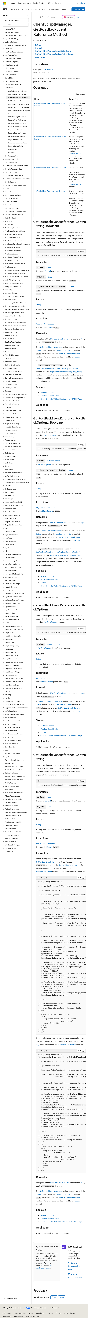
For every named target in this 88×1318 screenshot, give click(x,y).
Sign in (82, 3)
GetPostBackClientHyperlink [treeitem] (18, 94)
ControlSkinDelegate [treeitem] (12, 208)
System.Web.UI (48, 70)
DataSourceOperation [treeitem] (12, 260)
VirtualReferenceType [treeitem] (12, 835)
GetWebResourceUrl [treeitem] (15, 101)
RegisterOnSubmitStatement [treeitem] (18, 143)
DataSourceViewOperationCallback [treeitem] (17, 270)
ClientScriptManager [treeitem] (13, 84)
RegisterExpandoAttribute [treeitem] (17, 133)
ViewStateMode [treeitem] (10, 828)
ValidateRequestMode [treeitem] (12, 796)
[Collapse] (28, 15)
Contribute (40, 1313)
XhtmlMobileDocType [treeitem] (12, 845)
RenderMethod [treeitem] (10, 613)
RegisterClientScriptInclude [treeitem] (17, 126)
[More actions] (84, 17)
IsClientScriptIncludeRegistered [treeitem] (19, 107)
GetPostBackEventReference (50, 347)
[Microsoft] (4, 3)
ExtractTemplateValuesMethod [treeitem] (15, 303)
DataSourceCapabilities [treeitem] (13, 250)
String (50, 277)
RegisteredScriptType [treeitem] (12, 610)
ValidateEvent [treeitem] (13, 149)
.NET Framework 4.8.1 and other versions (54, 410)
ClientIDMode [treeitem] (9, 78)
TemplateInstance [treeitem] (11, 731)
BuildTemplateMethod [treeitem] (12, 71)
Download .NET (78, 9)
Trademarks (18, 1316)
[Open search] (77, 3)
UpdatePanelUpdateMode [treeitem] (14, 779)
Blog (30, 1313)
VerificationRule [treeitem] (10, 819)
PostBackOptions (75, 153)
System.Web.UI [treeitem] (10, 29)
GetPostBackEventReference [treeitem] (18, 97)
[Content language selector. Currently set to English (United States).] (12, 1308)
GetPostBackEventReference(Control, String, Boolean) (53, 51)
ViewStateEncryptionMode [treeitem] (14, 822)
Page (82, 339)
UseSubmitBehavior (64, 350)
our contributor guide (44, 1266)
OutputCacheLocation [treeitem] (12, 522)
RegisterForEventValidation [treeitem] (17, 136)
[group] (61, 255)
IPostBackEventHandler (59, 339)
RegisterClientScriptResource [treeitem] (18, 130)
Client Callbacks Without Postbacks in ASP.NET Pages (61, 399)
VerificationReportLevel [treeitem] (13, 815)
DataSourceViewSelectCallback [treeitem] (15, 273)
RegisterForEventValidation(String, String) (66, 371)
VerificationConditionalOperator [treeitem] (16, 812)
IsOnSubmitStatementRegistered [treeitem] (19, 112)
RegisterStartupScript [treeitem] (15, 146)
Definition (38, 45)
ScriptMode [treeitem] (9, 649)
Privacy (49, 1313)
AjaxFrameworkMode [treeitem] (12, 32)
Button (38, 350)
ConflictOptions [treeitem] (10, 182)
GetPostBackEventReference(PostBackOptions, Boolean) (54, 54)
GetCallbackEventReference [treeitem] (17, 91)
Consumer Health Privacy (65, 1313)
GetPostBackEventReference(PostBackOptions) (50, 167)
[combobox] (16, 20)
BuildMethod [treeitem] (9, 68)
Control (49, 267)
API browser (51, 17)
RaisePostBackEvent (44, 871)
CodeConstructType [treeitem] (11, 156)
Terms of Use (6, 1316)
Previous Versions (20, 1313)
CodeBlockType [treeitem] (10, 152)
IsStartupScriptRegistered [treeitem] (17, 117)
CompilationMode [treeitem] (11, 162)
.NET (41, 17)
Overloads (38, 48)
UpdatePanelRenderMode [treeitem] (14, 770)
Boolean (70, 286)
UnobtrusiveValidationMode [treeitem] (14, 760)
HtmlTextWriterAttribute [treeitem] (13, 342)
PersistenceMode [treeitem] (10, 570)
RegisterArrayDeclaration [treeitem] (17, 120)
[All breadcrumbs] (35, 17)
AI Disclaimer (6, 1313)
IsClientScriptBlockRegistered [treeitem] (18, 104)
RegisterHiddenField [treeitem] (15, 139)
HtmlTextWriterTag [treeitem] (11, 348)
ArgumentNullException (45, 324)
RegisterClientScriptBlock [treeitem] (17, 123)
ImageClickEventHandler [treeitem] (13, 427)
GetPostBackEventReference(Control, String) (49, 191)
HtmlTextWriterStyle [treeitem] (12, 345)
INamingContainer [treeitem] (11, 430)
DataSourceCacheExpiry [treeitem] (13, 247)
